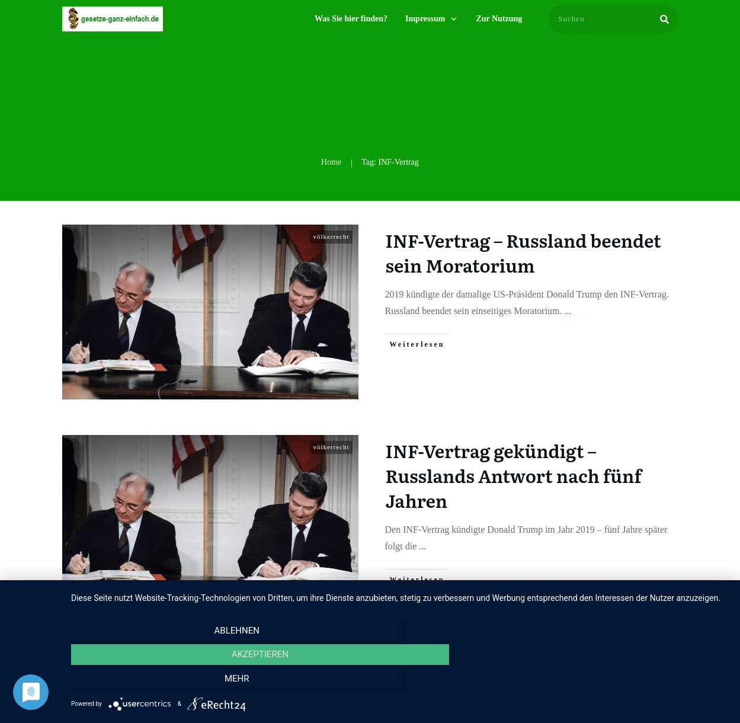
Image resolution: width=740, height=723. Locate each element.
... (568, 311)
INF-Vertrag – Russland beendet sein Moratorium (523, 252)
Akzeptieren (399, 682)
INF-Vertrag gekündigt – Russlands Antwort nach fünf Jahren (514, 475)
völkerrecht (331, 236)
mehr (629, 682)
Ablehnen (169, 682)
